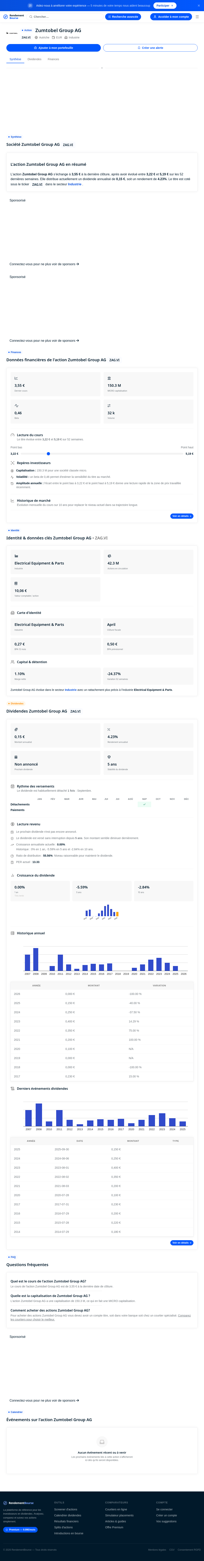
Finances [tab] (53, 59)
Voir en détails (182, 516)
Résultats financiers (66, 1521)
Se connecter (164, 1509)
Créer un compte (166, 1515)
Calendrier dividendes (67, 1515)
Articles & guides (115, 1521)
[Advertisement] (102, 99)
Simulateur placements (119, 1515)
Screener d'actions (65, 1509)
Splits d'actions (63, 1527)
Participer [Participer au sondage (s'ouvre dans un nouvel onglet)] (165, 5)
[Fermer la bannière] (199, 5)
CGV (172, 1549)
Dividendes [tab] (34, 59)
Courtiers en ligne (116, 1509)
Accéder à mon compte (171, 16)
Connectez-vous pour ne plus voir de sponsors (44, 264)
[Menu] (197, 16)
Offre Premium (114, 1527)
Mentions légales (157, 1549)
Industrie (71, 37)
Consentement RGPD (189, 1549)
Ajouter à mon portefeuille (53, 47)
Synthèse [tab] (15, 59)
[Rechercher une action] (64, 16)
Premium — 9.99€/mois (20, 1529)
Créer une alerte (150, 47)
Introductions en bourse (68, 1533)
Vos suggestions (166, 1521)
